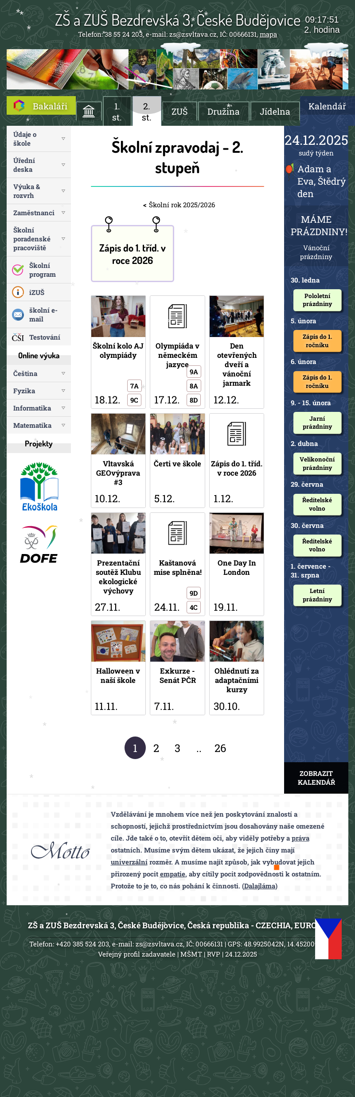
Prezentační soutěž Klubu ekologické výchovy (118, 564)
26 (220, 748)
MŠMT (191, 954)
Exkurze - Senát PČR (177, 667)
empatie (172, 873)
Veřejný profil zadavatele (137, 954)
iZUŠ (36, 292)
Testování (44, 337)
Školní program (42, 270)
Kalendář (327, 106)
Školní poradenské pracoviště (32, 238)
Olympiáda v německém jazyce (177, 352)
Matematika (32, 425)
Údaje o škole (24, 138)
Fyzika (24, 390)
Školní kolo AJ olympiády (118, 352)
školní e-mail (43, 314)
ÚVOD (89, 110)
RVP (213, 954)
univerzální (129, 861)
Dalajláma (259, 885)
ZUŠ (179, 111)
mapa (268, 34)
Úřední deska (24, 165)
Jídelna (275, 111)
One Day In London (236, 564)
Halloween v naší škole (118, 667)
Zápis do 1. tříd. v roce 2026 (132, 253)
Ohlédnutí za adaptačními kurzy (236, 667)
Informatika (32, 407)
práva (300, 837)
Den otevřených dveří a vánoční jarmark (236, 352)
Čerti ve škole (177, 460)
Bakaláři (50, 106)
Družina (223, 111)
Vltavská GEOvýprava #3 (118, 460)
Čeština (25, 373)
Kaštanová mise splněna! (177, 564)
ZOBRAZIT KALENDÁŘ (316, 778)
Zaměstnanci (34, 212)
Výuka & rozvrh (26, 191)
